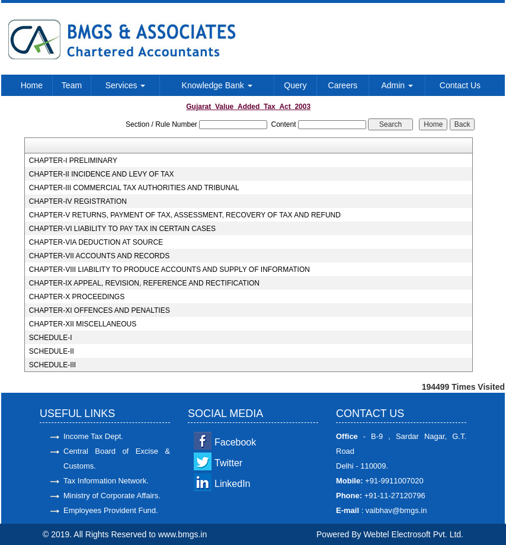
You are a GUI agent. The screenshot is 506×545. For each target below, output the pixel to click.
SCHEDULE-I (50, 338)
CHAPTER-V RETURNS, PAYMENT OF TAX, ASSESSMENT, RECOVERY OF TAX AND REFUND (185, 215)
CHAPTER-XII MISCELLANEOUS (82, 324)
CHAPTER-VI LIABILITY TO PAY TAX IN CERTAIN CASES (122, 229)
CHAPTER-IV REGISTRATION (78, 201)
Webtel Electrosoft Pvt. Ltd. (413, 534)
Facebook (235, 442)
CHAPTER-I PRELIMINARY (73, 160)
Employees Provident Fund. (110, 510)
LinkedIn (232, 484)
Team (72, 85)
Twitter (228, 463)
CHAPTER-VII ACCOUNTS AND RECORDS (99, 256)
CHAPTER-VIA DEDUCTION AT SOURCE (96, 242)
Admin (397, 85)
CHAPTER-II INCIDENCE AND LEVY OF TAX (101, 174)
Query (295, 85)
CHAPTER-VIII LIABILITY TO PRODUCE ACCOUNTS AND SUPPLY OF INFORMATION (169, 269)
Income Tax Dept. (93, 436)
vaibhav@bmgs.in (395, 510)
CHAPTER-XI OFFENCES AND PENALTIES (99, 310)
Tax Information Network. (106, 480)
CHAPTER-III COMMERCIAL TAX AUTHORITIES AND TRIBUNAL (134, 188)
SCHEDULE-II (51, 351)
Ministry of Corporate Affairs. (112, 495)
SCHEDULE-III (52, 365)
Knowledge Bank (217, 85)
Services (125, 85)
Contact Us (460, 85)
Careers (343, 85)
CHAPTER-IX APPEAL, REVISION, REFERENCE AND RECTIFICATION (144, 283)
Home (32, 85)
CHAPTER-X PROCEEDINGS (76, 297)
